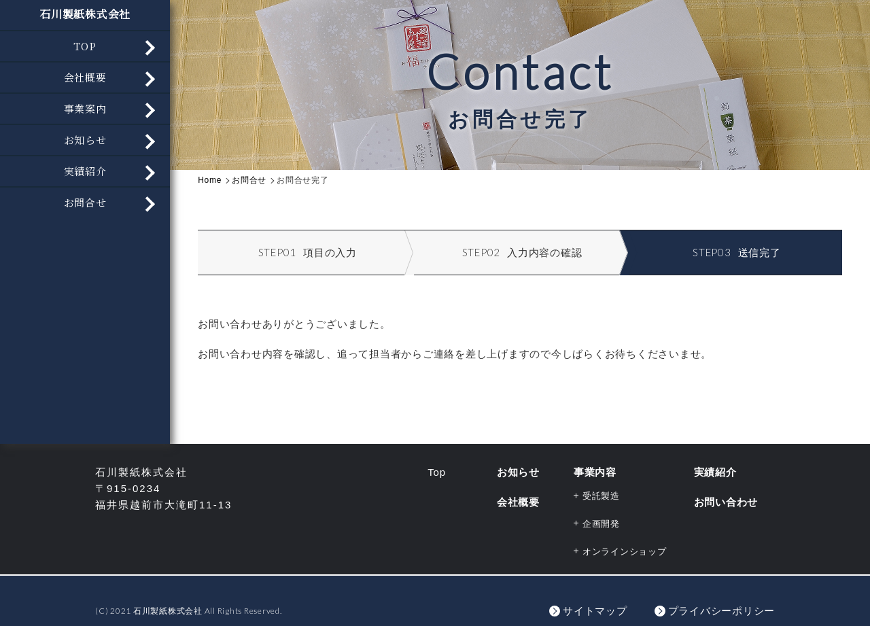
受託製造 (601, 496)
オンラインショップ (624, 551)
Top (436, 472)
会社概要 (85, 77)
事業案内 (85, 108)
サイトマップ (595, 610)
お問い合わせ (726, 502)
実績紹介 (85, 171)
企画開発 (601, 524)
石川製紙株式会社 (84, 14)
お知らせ (85, 140)
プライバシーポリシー (722, 610)
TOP (84, 46)
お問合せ (85, 202)
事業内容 (595, 472)
